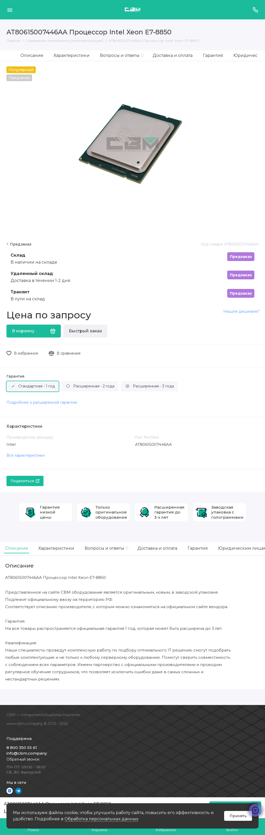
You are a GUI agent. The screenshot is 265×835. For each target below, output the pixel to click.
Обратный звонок (23, 759)
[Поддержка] (255, 9)
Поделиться (25, 481)
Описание (31, 55)
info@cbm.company (26, 753)
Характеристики (72, 55)
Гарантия (213, 55)
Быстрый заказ (85, 330)
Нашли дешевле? (241, 311)
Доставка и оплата (173, 55)
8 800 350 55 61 (21, 747)
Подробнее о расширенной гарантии (41, 402)
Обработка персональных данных (101, 818)
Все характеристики (25, 455)
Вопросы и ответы (122, 55)
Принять (238, 816)
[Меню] (9, 9)
